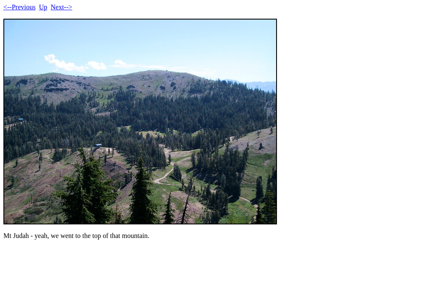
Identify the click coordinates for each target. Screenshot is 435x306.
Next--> (61, 7)
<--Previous (19, 7)
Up (43, 7)
